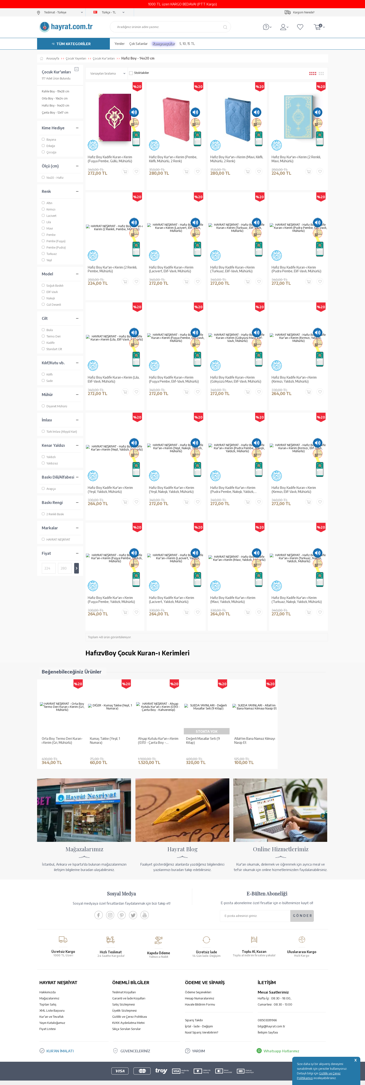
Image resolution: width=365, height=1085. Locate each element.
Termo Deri (51, 336)
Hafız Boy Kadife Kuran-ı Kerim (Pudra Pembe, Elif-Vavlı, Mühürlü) (296, 269)
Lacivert (49, 216)
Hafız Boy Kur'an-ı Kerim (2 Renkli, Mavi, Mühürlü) (296, 159)
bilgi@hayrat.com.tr (271, 1019)
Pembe (48, 235)
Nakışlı (48, 298)
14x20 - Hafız (53, 178)
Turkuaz (49, 254)
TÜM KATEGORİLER (73, 44)
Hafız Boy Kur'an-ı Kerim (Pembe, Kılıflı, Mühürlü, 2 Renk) (173, 159)
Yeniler (120, 44)
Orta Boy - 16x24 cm (55, 98)
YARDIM (198, 1044)
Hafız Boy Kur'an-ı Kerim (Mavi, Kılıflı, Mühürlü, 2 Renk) (236, 159)
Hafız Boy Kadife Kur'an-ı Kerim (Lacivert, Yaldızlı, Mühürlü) (171, 600)
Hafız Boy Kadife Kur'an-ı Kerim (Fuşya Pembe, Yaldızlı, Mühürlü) (111, 600)
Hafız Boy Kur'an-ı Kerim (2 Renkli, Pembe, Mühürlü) (112, 269)
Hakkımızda (47, 985)
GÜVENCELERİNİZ (135, 1044)
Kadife (48, 343)
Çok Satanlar (138, 44)
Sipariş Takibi (194, 1013)
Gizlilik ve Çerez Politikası (129, 1009)
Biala (47, 330)
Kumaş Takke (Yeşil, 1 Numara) (105, 740)
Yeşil (47, 260)
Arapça (49, 489)
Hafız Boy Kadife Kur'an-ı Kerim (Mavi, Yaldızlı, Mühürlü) (232, 600)
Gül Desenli (51, 305)
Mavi (47, 228)
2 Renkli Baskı (53, 514)
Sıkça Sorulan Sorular (126, 1022)
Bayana (49, 140)
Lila (46, 222)
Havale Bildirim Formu (200, 997)
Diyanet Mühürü (54, 406)
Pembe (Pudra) (54, 247)
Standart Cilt (52, 349)
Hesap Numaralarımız (199, 991)
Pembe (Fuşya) (53, 241)
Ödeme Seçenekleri (198, 985)
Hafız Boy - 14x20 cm (55, 105)
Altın (47, 203)
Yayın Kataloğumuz (52, 1016)
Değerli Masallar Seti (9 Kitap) (203, 740)
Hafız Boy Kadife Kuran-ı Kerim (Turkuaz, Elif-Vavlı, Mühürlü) (232, 269)
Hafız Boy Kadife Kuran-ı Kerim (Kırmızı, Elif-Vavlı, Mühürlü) (294, 490)
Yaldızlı (49, 457)
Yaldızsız (50, 463)
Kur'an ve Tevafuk (51, 1009)
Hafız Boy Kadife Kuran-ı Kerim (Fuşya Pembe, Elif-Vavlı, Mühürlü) (174, 379)
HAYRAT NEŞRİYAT (56, 540)
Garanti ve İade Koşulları (128, 991)
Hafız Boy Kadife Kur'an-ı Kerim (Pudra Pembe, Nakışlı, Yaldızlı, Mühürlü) (232, 490)
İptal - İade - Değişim (199, 1019)
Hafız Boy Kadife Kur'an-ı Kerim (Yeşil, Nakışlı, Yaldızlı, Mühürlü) (171, 490)
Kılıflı (47, 374)
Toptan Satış (47, 997)
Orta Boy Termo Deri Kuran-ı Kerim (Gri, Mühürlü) (62, 740)
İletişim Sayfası (268, 1025)
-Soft (159, 1079)
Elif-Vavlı (50, 292)
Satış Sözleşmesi (123, 997)
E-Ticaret (170, 1079)
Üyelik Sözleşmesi (124, 1003)
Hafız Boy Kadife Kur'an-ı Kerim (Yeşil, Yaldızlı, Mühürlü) (110, 490)
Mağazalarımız (49, 991)
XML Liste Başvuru (52, 1003)
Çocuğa (49, 152)
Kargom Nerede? (303, 12)
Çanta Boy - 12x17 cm (55, 112)
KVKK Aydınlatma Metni (128, 1016)
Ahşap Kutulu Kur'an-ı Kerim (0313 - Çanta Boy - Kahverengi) (158, 741)
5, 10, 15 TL (187, 44)
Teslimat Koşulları (124, 985)
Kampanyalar (163, 44)
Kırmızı (48, 209)
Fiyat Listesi (47, 1022)
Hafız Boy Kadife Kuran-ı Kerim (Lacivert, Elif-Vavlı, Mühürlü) (171, 269)
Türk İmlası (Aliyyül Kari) (59, 432)
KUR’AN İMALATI (60, 1044)
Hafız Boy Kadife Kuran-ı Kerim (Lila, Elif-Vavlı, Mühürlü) (113, 379)
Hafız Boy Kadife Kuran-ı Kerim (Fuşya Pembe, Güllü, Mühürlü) (110, 159)
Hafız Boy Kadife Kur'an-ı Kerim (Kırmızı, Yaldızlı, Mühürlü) (294, 379)
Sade (47, 381)
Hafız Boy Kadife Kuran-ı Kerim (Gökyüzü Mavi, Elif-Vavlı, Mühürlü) (235, 379)
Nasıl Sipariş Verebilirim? (201, 1025)
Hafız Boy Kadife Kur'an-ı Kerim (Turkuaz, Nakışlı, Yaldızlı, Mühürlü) (297, 600)
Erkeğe (48, 146)
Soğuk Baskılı (52, 286)
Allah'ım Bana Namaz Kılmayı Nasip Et (254, 740)
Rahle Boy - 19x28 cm (55, 91)
